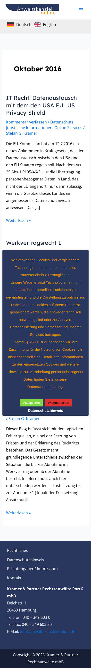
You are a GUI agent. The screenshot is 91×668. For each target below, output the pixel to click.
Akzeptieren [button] (31, 403)
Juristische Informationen (29, 127)
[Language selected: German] (32, 24)
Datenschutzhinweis (25, 560)
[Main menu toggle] (80, 9)
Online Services (68, 127)
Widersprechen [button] (58, 403)
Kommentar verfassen (26, 122)
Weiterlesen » (18, 220)
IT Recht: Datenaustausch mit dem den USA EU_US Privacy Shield (41, 105)
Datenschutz (62, 122)
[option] (45, 24)
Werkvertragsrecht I (33, 242)
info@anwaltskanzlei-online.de (47, 631)
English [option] (49, 24)
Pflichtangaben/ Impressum (32, 568)
